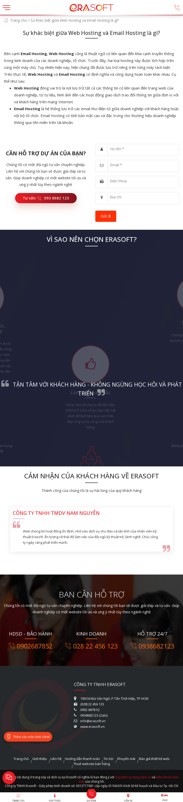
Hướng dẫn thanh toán (82, 758)
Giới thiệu (39, 758)
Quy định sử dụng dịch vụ (133, 777)
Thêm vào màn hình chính (28, 736)
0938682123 (152, 646)
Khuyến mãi (126, 758)
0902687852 (31, 646)
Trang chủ (18, 20)
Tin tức (108, 758)
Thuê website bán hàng (91, 763)
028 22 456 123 (91, 646)
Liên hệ (55, 758)
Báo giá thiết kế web (154, 758)
